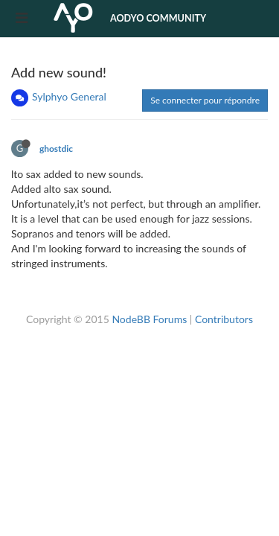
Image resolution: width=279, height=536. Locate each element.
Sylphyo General (69, 96)
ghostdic (56, 148)
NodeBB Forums (149, 319)
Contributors (224, 319)
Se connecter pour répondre (205, 100)
